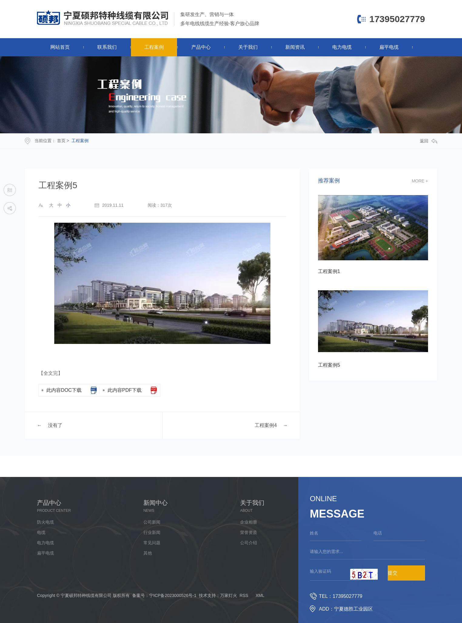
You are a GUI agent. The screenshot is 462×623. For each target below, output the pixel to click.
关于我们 (248, 47)
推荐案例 (329, 181)
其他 (147, 553)
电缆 (41, 532)
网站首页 (60, 47)
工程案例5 (329, 365)
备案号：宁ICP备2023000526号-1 (164, 595)
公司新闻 (151, 522)
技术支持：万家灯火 (218, 595)
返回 (428, 141)
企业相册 (248, 522)
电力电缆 (342, 47)
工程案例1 (329, 271)
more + (420, 180)
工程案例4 (266, 425)
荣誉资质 (248, 532)
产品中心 (201, 47)
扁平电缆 (389, 47)
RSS (243, 595)
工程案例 (154, 47)
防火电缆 (45, 522)
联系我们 (107, 47)
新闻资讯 (295, 47)
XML (260, 595)
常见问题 (151, 542)
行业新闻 (151, 532)
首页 (61, 140)
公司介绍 (248, 542)
